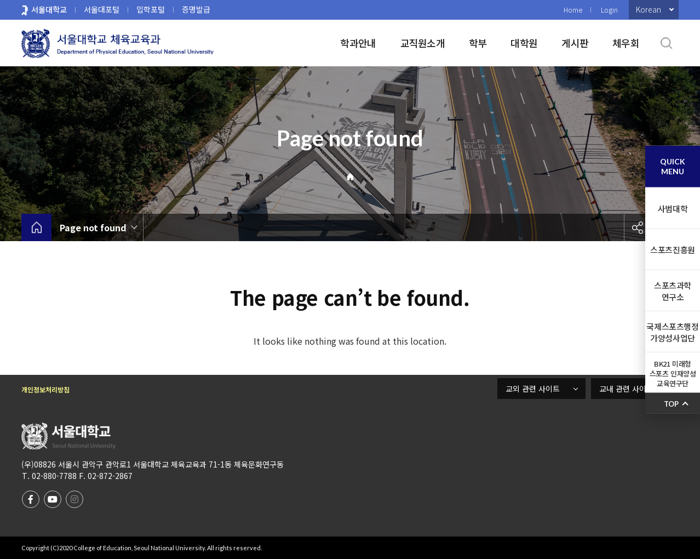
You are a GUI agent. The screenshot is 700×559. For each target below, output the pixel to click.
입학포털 (150, 9)
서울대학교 (49, 9)
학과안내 (358, 43)
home (36, 227)
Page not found (93, 227)
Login (609, 9)
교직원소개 (422, 43)
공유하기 (637, 227)
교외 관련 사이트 (533, 388)
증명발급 (196, 9)
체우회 (625, 43)
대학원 (523, 43)
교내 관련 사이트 (626, 388)
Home (573, 9)
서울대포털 (101, 9)
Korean (648, 9)
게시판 (574, 43)
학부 (478, 43)
